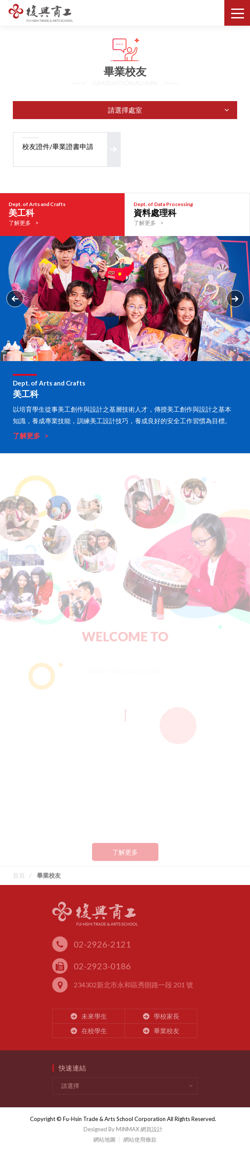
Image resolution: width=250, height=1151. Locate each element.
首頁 (19, 875)
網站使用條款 (140, 1139)
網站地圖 (104, 1139)
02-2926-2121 (91, 944)
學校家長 (161, 1016)
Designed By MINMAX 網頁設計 (123, 1129)
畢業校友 (49, 875)
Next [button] (235, 298)
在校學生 (89, 1030)
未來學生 (89, 1016)
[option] (62, 218)
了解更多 (125, 857)
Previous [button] (15, 298)
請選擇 (70, 1085)
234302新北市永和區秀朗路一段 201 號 (122, 985)
